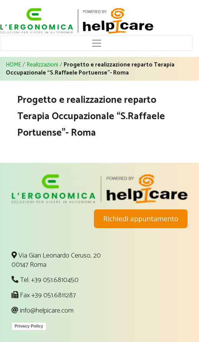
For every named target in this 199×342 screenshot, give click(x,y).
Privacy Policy (29, 326)
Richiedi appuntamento (140, 218)
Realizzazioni (42, 65)
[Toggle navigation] (96, 43)
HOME (13, 65)
